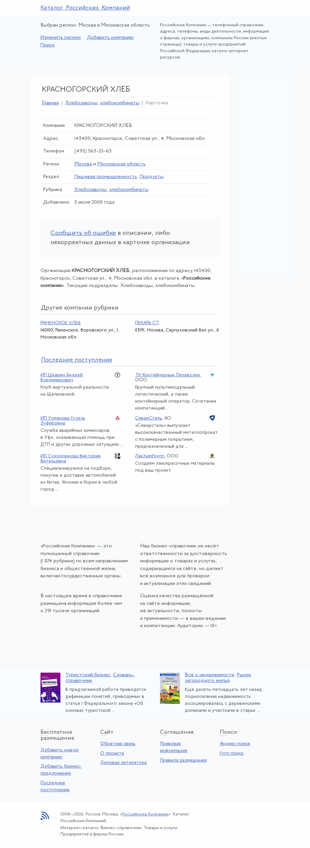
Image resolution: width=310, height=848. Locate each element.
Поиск (47, 45)
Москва (83, 164)
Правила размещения (183, 760)
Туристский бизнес (88, 675)
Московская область (121, 164)
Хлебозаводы (81, 103)
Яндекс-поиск (235, 743)
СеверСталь (148, 418)
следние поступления (76, 360)
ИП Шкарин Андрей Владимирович (61, 378)
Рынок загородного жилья (218, 678)
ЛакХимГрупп (149, 456)
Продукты (152, 176)
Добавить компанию (110, 37)
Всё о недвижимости (209, 675)
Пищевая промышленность (105, 176)
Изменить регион (60, 37)
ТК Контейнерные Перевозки (167, 375)
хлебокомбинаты (119, 103)
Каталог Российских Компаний (85, 8)
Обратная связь (117, 743)
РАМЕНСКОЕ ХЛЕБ (60, 323)
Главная (50, 103)
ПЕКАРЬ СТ (147, 323)
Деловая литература (123, 762)
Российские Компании (145, 814)
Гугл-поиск (232, 753)
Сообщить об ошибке (83, 233)
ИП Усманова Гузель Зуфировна (62, 421)
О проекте (112, 753)
